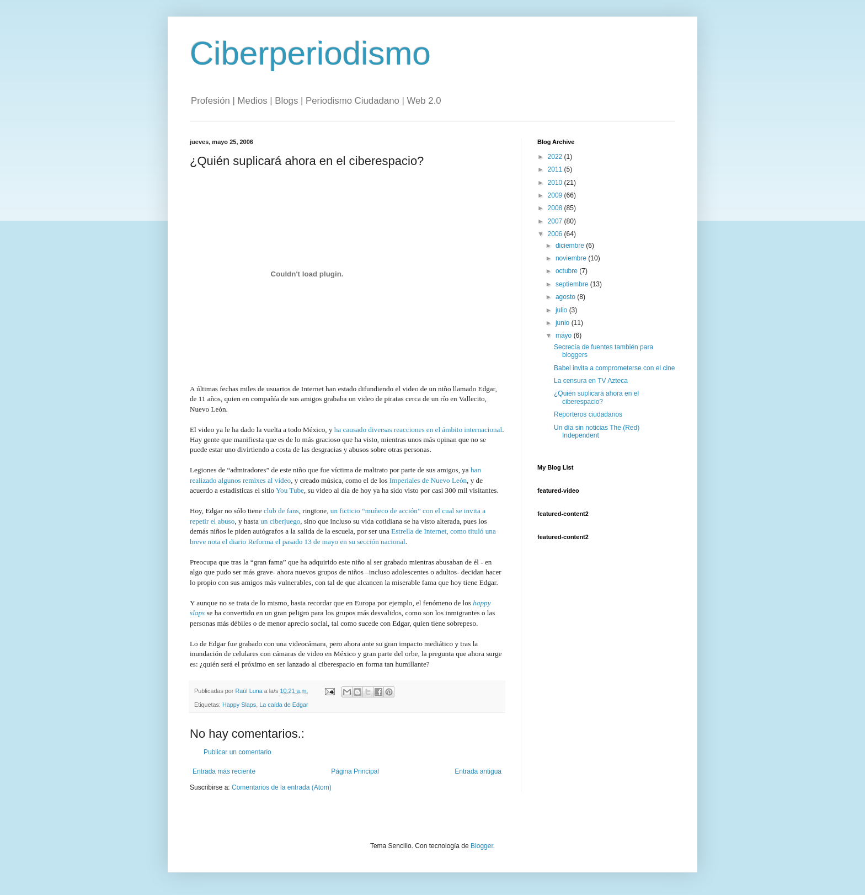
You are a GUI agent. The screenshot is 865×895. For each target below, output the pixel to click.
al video (278, 480)
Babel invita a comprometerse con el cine (614, 368)
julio (562, 310)
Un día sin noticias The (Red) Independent (596, 431)
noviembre (572, 258)
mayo (565, 335)
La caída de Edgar (283, 704)
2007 (556, 221)
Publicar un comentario (237, 752)
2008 (556, 208)
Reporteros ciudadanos (588, 414)
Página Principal (355, 771)
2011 (556, 169)
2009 (556, 195)
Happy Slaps (239, 704)
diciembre (571, 245)
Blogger (482, 846)
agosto (566, 297)
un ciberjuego (280, 521)
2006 (556, 234)
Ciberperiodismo (310, 53)
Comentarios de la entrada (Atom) (282, 787)
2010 (556, 183)
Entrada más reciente (224, 771)
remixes (254, 480)
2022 (556, 157)
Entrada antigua (478, 771)
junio (564, 323)
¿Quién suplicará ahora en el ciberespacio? (596, 397)
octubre (567, 271)
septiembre (573, 284)
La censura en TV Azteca (591, 381)
